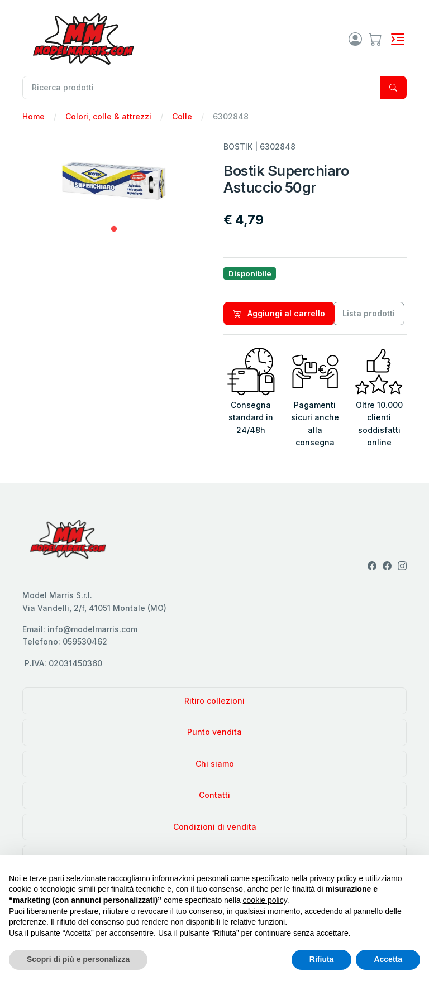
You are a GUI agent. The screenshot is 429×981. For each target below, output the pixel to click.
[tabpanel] (114, 181)
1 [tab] (114, 229)
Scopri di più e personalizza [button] (78, 959)
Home (33, 116)
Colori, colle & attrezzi (108, 116)
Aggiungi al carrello (279, 313)
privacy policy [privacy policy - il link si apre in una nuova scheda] (333, 878)
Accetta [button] (388, 959)
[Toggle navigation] (398, 39)
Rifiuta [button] (321, 959)
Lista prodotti (368, 313)
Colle (182, 116)
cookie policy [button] (265, 900)
